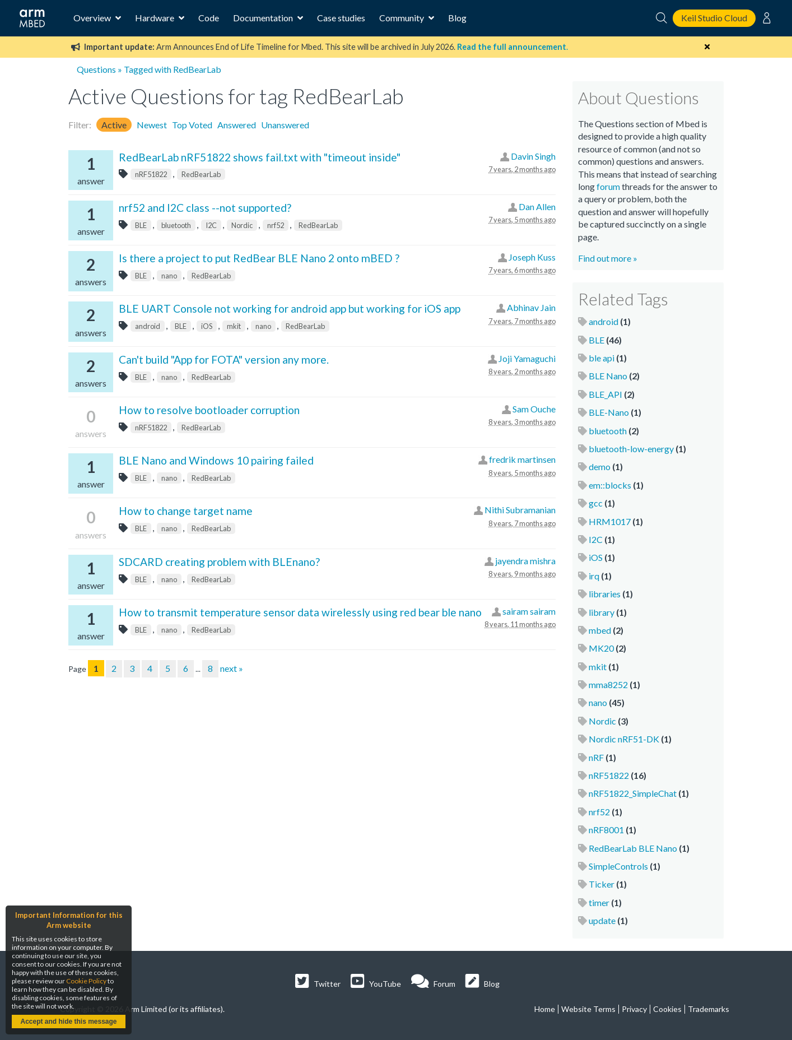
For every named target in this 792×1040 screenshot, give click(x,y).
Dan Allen (537, 206)
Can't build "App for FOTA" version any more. (224, 359)
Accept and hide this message (68, 1021)
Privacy (634, 1009)
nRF (596, 757)
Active (114, 124)
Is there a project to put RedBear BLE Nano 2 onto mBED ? (259, 258)
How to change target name (186, 510)
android (147, 326)
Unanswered (285, 124)
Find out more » (607, 258)
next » (231, 668)
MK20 (601, 648)
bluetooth (176, 225)
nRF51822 (151, 174)
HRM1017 (610, 521)
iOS (206, 326)
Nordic (242, 225)
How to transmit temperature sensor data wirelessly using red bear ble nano (300, 612)
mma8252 (608, 684)
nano (169, 275)
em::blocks (610, 485)
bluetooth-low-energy (631, 448)
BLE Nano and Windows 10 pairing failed (216, 460)
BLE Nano (608, 375)
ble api (601, 357)
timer (599, 902)
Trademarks (708, 1009)
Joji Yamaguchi (527, 358)
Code (208, 17)
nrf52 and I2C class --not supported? (205, 207)
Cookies (667, 1009)
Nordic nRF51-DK (624, 738)
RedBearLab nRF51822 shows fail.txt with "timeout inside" (259, 157)
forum (608, 186)
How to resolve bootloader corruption (209, 409)
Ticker (601, 884)
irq (594, 575)
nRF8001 (606, 829)
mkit (234, 326)
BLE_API (605, 394)
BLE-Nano (609, 412)
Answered (236, 124)
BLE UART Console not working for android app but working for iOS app (289, 308)
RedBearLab (201, 174)
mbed (600, 630)
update (602, 920)
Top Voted (192, 124)
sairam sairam (529, 611)
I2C (211, 225)
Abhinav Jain (531, 307)
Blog (457, 17)
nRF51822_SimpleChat (633, 793)
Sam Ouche (534, 408)
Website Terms (588, 1009)
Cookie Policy (86, 981)
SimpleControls (618, 866)
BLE (141, 225)
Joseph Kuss (532, 257)
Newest (152, 124)
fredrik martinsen (522, 459)
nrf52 (275, 225)
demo (600, 466)
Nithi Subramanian (520, 509)
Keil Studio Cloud (714, 17)
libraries (605, 593)
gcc (596, 503)
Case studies (341, 17)
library (601, 612)
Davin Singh (533, 156)
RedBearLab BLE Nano (633, 848)
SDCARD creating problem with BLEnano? (219, 561)
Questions (96, 69)
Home (544, 1009)
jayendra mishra (525, 560)
